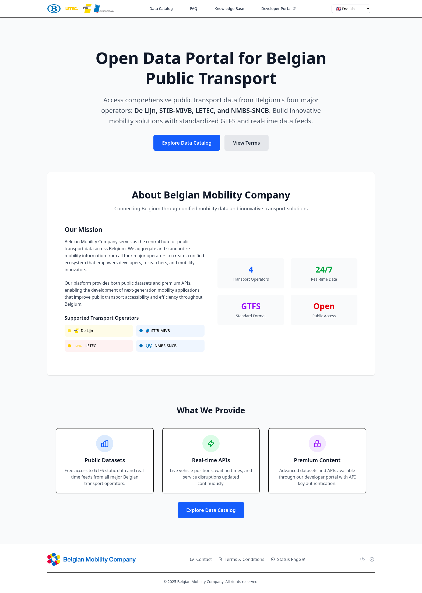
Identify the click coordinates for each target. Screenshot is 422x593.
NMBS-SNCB (161, 345)
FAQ (193, 8)
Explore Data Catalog (187, 142)
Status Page (288, 559)
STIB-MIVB (158, 330)
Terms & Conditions (241, 559)
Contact (201, 559)
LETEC (85, 345)
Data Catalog (161, 8)
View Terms (246, 142)
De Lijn (83, 330)
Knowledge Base (229, 8)
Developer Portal (278, 8)
